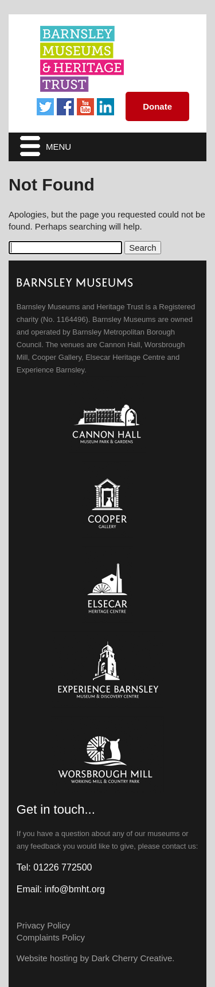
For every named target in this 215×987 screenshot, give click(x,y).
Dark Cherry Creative (131, 958)
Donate (157, 106)
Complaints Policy (51, 937)
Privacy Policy (43, 925)
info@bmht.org (75, 889)
